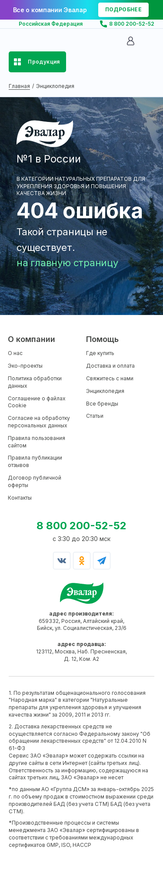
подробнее (123, 9)
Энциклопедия (105, 391)
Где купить (100, 353)
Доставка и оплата (110, 365)
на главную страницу (67, 262)
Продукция (44, 61)
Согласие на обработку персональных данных (39, 422)
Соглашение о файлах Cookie (37, 402)
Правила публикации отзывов (35, 461)
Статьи (94, 416)
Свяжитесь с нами (109, 378)
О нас (15, 353)
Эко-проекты (25, 365)
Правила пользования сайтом (36, 442)
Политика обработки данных (35, 382)
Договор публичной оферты (34, 481)
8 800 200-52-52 (131, 23)
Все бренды (102, 403)
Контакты (20, 497)
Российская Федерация (51, 23)
